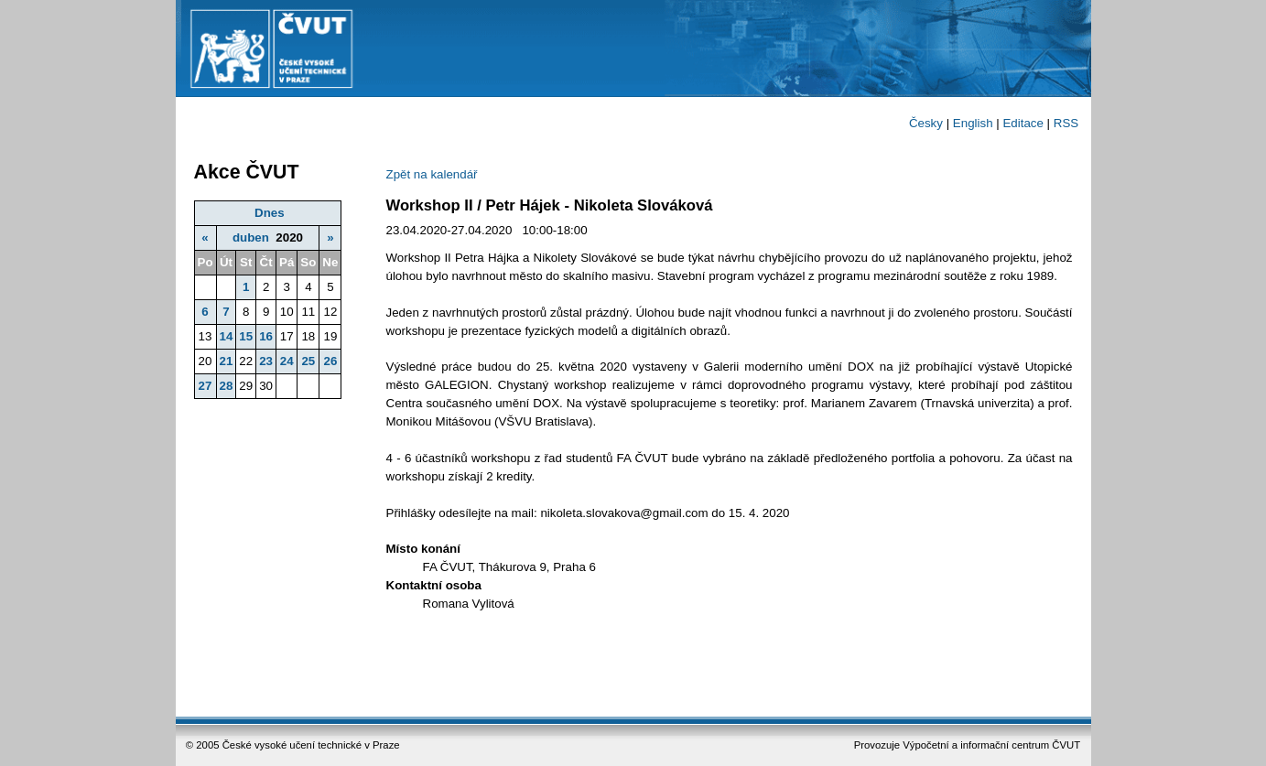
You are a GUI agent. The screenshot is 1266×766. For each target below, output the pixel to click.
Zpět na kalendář (432, 174)
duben (251, 237)
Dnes (269, 213)
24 (287, 361)
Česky (926, 123)
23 (266, 361)
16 (266, 336)
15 (246, 336)
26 (330, 361)
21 (226, 361)
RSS (1066, 123)
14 (226, 336)
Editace (1022, 123)
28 (226, 386)
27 (205, 386)
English (973, 123)
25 (308, 361)
